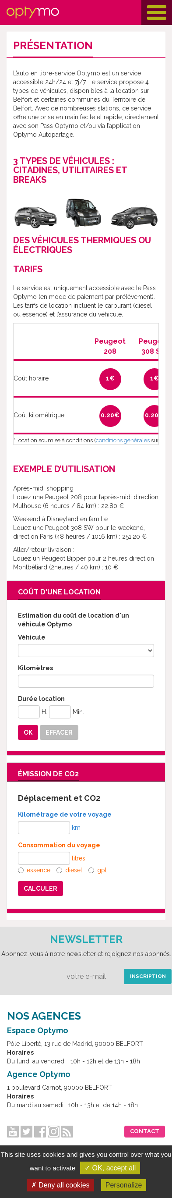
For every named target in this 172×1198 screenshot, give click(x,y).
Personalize (123, 1185)
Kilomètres (35, 668)
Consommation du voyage (59, 845)
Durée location (41, 698)
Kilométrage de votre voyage (65, 814)
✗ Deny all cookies (60, 1185)
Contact (144, 1131)
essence (34, 870)
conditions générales (123, 440)
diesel (69, 870)
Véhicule (32, 637)
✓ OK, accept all (110, 1168)
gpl (97, 870)
